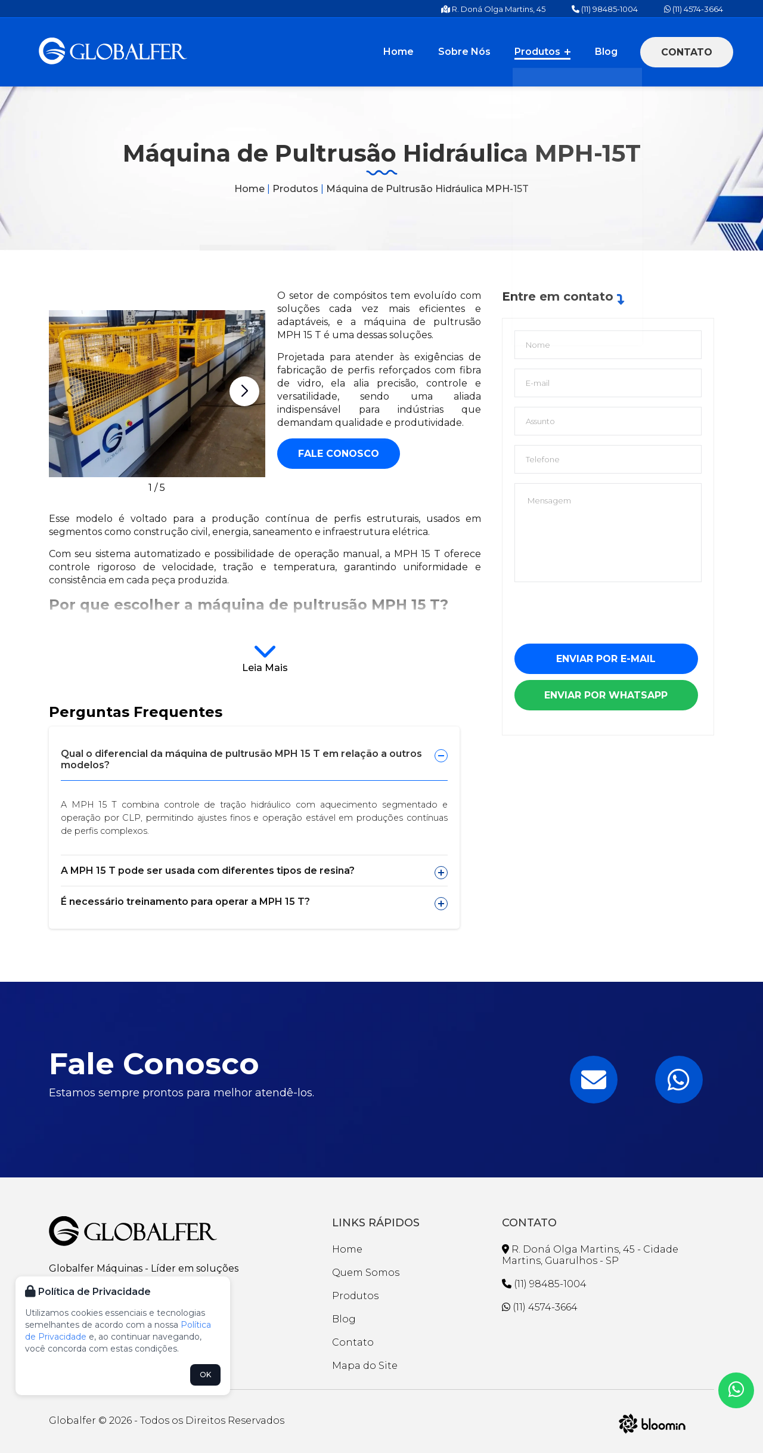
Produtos (548, 51)
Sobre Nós (474, 51)
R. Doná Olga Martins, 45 (493, 9)
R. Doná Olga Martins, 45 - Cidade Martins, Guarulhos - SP (590, 1255)
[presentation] (605, 617)
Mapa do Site (365, 1365)
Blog (608, 51)
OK (205, 1374)
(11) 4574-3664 (693, 9)
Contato (686, 52)
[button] (244, 391)
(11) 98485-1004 (605, 9)
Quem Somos (365, 1272)
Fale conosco (338, 453)
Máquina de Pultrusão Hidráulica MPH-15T (427, 188)
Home (412, 51)
